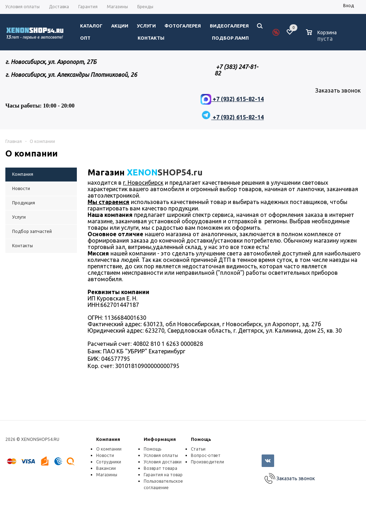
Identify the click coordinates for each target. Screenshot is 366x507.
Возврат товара (160, 468)
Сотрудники (108, 461)
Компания (108, 439)
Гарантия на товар (163, 474)
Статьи (198, 449)
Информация (160, 439)
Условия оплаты (161, 455)
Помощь (201, 439)
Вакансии (106, 468)
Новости (105, 455)
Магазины (106, 474)
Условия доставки (163, 461)
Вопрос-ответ (206, 455)
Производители (207, 461)
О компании (109, 449)
